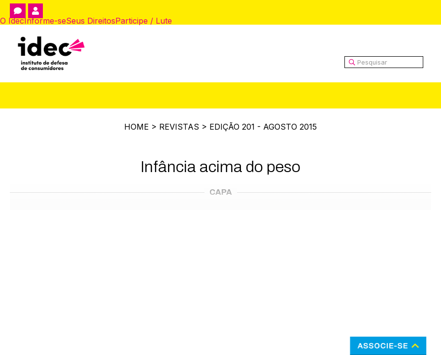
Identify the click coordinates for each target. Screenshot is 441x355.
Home (136, 127)
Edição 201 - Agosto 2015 (263, 127)
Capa (220, 192)
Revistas (179, 127)
